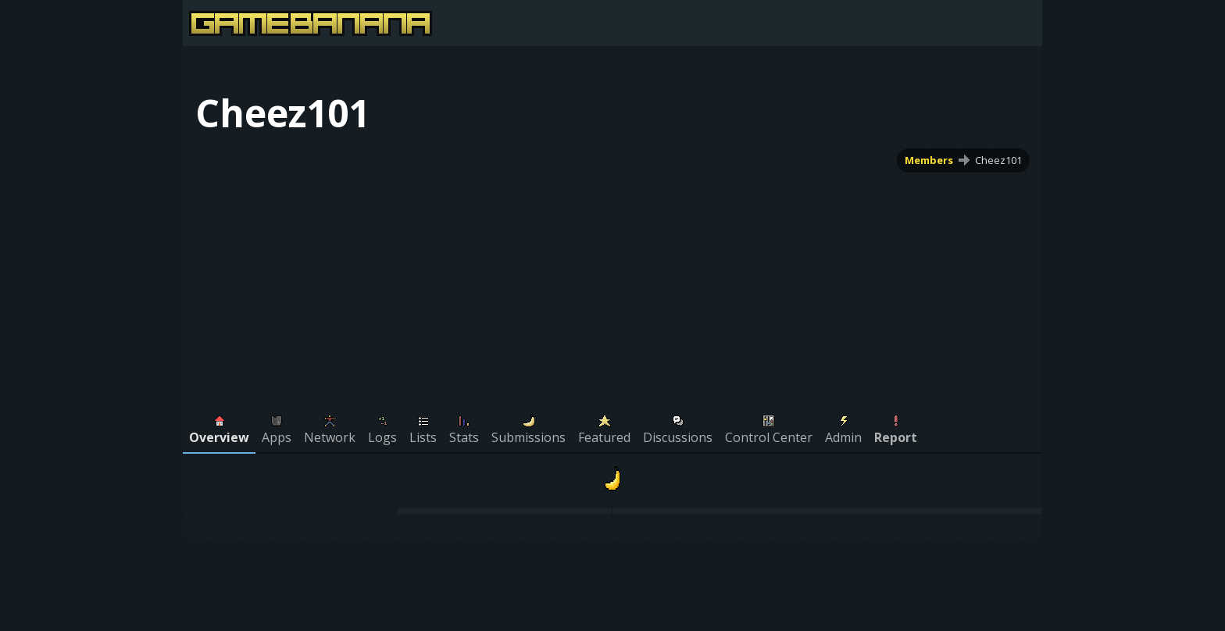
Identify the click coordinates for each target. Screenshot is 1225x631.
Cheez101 (998, 160)
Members (929, 160)
